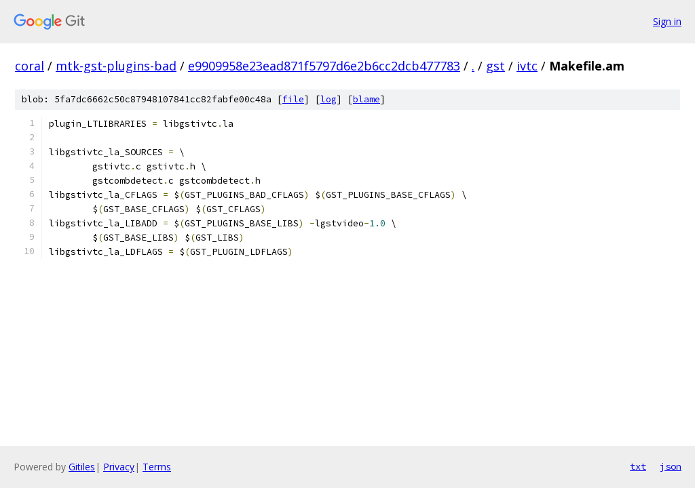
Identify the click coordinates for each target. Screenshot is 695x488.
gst (495, 66)
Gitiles (82, 466)
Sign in (667, 21)
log (328, 99)
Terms (157, 466)
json (670, 466)
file (293, 99)
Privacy (118, 466)
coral (29, 66)
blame (366, 99)
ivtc (527, 66)
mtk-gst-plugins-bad (116, 66)
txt (638, 466)
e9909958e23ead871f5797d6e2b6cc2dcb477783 (324, 66)
